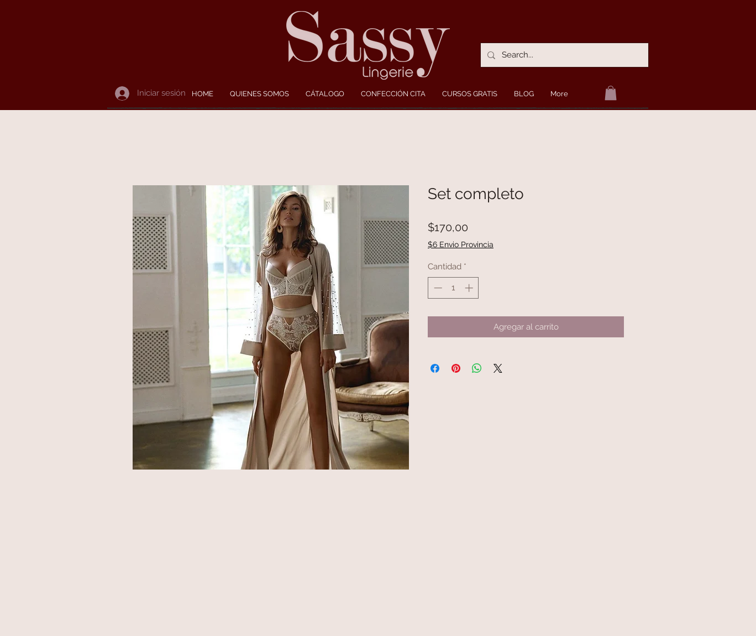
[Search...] (563, 55)
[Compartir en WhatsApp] (477, 368)
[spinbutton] (453, 288)
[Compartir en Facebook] (435, 368)
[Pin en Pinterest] (456, 368)
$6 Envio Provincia (461, 244)
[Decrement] (436, 288)
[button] (611, 93)
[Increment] (470, 288)
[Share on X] (498, 368)
